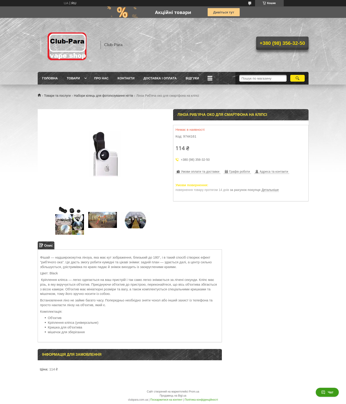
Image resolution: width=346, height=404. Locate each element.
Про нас (101, 78)
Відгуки (192, 78)
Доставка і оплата (160, 78)
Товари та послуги (57, 95)
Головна (50, 78)
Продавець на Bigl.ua (173, 395)
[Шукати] (297, 78)
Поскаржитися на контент (166, 399)
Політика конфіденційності (201, 399)
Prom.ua (194, 391)
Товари (73, 78)
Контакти (126, 78)
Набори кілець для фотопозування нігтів (103, 95)
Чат (327, 392)
